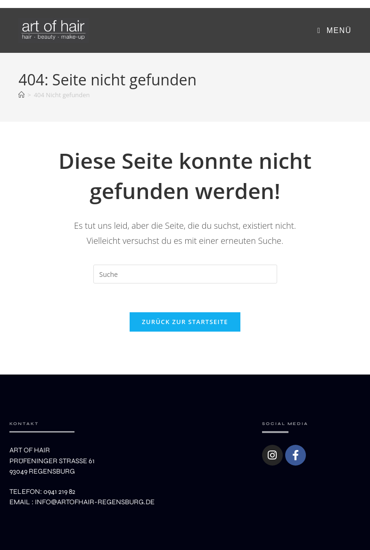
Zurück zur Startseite (185, 321)
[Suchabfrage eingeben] (185, 274)
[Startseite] (21, 95)
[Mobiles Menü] (334, 30)
